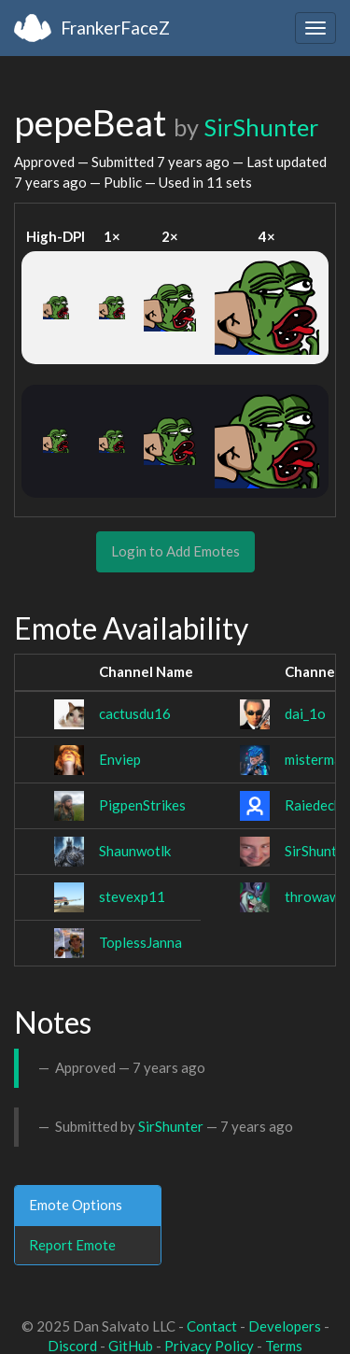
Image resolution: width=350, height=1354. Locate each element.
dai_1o (305, 713)
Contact (212, 1326)
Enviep (120, 759)
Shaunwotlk (135, 850)
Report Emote (72, 1244)
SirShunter (260, 127)
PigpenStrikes (142, 805)
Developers (284, 1326)
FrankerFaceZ (115, 27)
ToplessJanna (140, 942)
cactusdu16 (135, 713)
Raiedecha (317, 805)
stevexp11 (132, 896)
